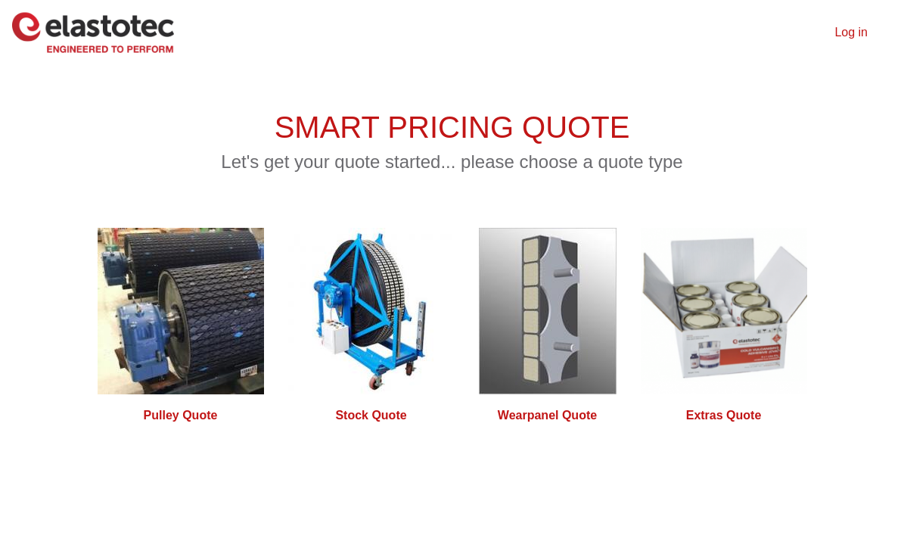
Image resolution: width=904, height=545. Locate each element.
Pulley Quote (181, 415)
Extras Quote (724, 415)
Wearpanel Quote (547, 415)
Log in (851, 32)
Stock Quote (370, 415)
